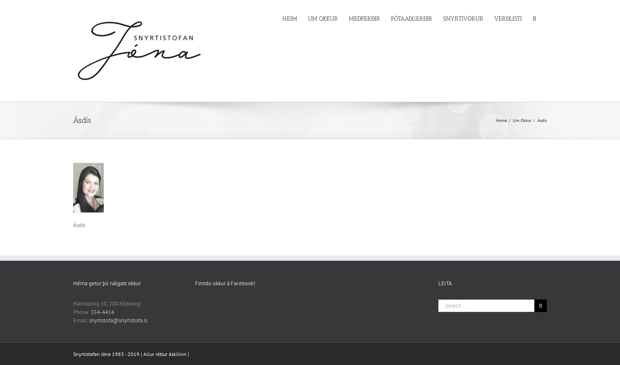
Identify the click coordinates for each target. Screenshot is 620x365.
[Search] (540, 305)
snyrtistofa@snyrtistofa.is (118, 320)
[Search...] (486, 305)
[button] (534, 18)
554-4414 (102, 312)
